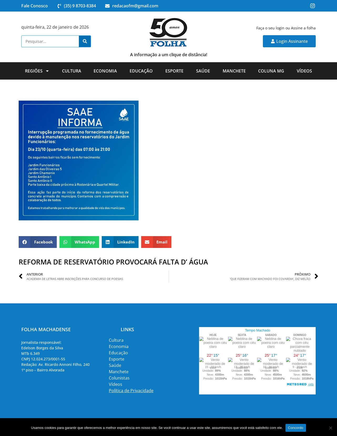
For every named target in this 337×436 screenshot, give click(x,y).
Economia (105, 71)
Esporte (174, 71)
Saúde (203, 71)
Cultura (71, 71)
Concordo (295, 428)
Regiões (37, 71)
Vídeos (304, 71)
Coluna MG (271, 71)
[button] (38, 242)
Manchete (234, 71)
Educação (141, 71)
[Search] (85, 41)
